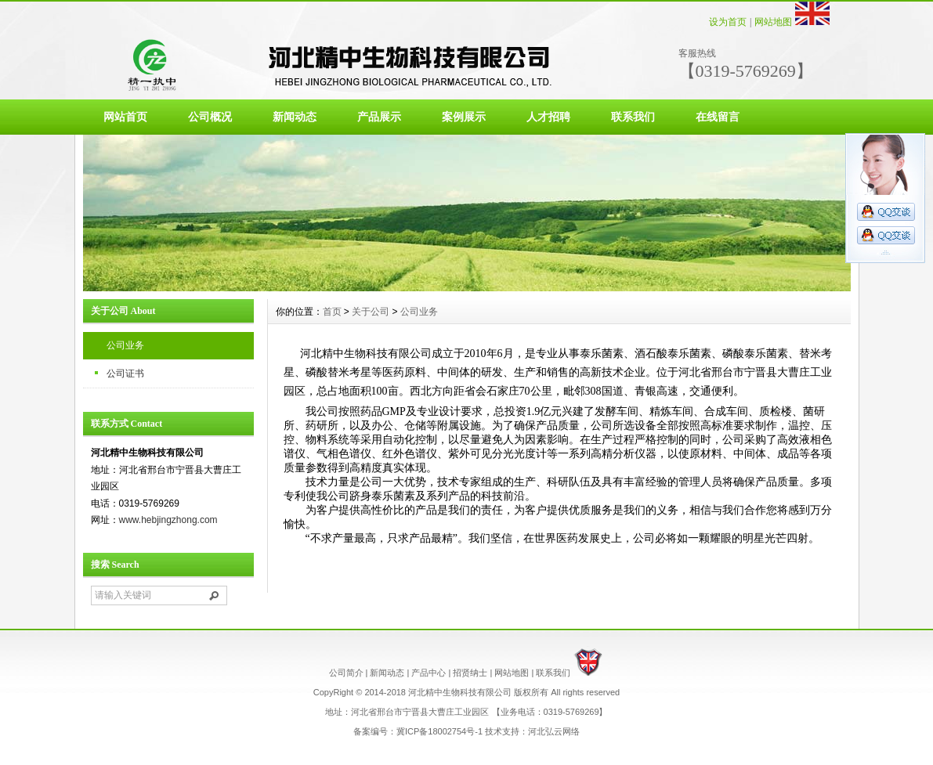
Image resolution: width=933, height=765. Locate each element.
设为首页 (728, 21)
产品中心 (428, 672)
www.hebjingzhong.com (168, 519)
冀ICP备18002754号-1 (439, 731)
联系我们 (633, 116)
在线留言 (718, 116)
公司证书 (125, 373)
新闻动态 (294, 116)
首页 (332, 311)
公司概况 (210, 116)
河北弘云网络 (554, 731)
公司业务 (125, 345)
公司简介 (346, 672)
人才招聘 (548, 116)
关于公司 (370, 311)
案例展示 (464, 116)
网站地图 (773, 21)
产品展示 (379, 116)
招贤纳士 (470, 672)
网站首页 (125, 116)
